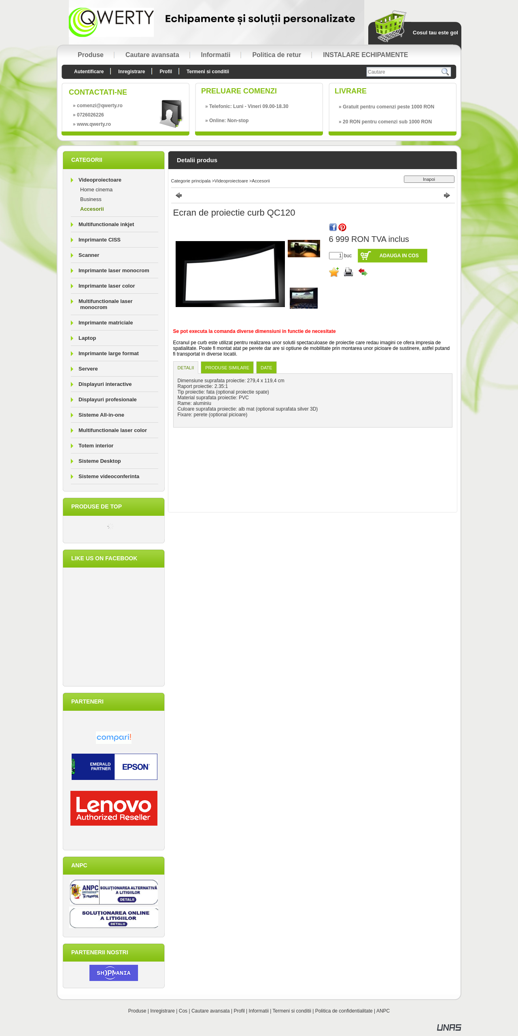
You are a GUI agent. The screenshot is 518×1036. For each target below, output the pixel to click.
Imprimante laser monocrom (114, 270)
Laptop (87, 338)
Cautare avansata (210, 1011)
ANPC (383, 1011)
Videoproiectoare (231, 180)
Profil (239, 1011)
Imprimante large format (109, 353)
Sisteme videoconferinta (109, 476)
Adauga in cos (399, 255)
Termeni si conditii (292, 1011)
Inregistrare (162, 1011)
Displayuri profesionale (108, 399)
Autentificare (89, 71)
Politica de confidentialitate (344, 1011)
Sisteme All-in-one (101, 415)
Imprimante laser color (107, 286)
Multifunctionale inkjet (106, 224)
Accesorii (92, 209)
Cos (183, 1011)
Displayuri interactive (105, 384)
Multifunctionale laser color (113, 430)
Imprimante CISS (100, 240)
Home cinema (96, 189)
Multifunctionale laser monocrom (106, 304)
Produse (137, 1011)
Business (91, 199)
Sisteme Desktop (100, 461)
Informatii (259, 1011)
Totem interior (96, 446)
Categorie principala (191, 180)
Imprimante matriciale (106, 323)
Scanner (89, 255)
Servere (88, 369)
